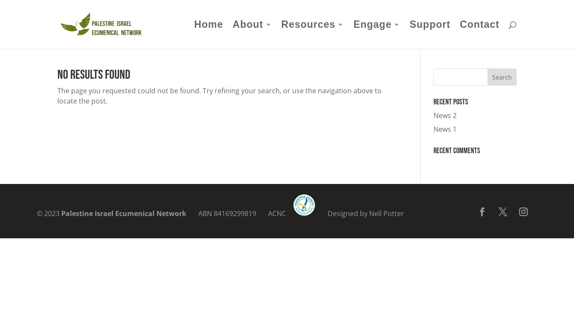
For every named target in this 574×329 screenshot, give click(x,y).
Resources (308, 25)
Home (208, 25)
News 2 (445, 115)
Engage (372, 25)
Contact (479, 25)
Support (430, 25)
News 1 (445, 129)
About (248, 25)
